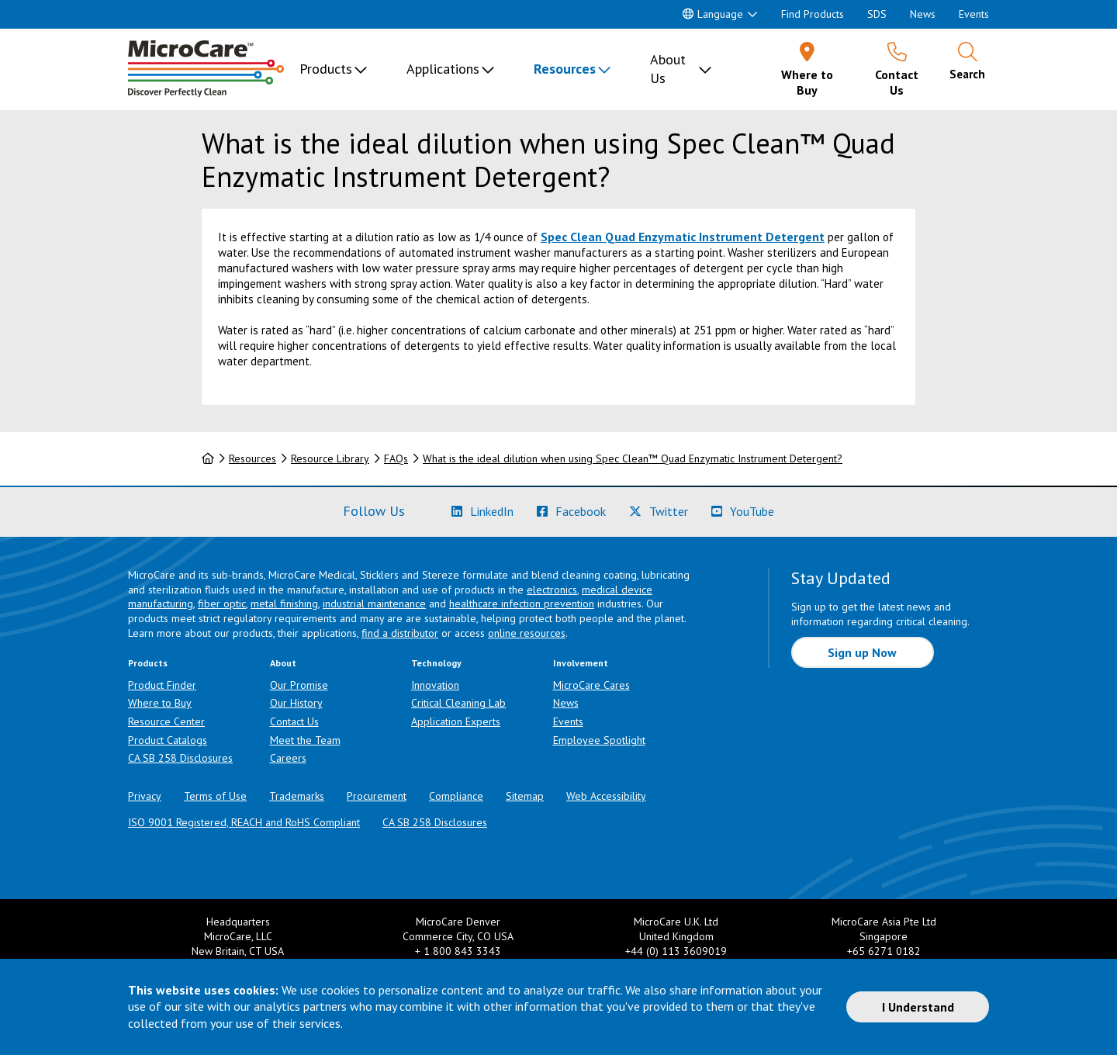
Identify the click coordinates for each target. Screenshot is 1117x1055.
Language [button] (713, 14)
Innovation (435, 685)
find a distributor (399, 633)
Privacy (144, 796)
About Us (668, 68)
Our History (296, 703)
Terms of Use (215, 796)
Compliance (456, 796)
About (283, 663)
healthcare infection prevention (521, 604)
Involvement (580, 663)
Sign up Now (862, 652)
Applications (442, 69)
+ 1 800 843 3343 (458, 951)
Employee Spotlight (599, 740)
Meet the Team (305, 740)
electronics (552, 590)
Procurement (376, 796)
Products (325, 69)
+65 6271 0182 (884, 951)
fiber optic (222, 604)
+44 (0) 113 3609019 (676, 951)
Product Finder (162, 685)
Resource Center (166, 721)
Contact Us (294, 721)
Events (974, 14)
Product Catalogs (167, 740)
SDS (877, 14)
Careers (288, 758)
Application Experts (455, 721)
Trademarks (296, 796)
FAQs (396, 458)
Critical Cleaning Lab (458, 703)
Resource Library (330, 458)
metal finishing (284, 604)
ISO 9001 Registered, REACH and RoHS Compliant (244, 822)
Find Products (812, 14)
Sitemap (525, 796)
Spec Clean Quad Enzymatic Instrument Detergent (683, 236)
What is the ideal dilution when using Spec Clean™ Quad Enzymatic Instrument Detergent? (632, 458)
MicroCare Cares (591, 685)
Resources (565, 69)
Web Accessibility (606, 796)
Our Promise (299, 685)
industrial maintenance (374, 604)
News (922, 14)
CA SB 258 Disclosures (180, 758)
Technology (436, 663)
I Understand (918, 1007)
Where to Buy (160, 703)
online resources (526, 633)
